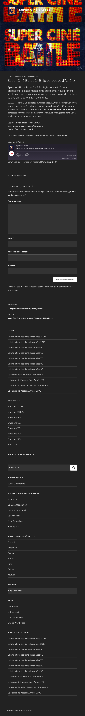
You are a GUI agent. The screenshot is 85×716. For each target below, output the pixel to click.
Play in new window (31, 162)
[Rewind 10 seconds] (18, 155)
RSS (10, 564)
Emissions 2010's (16, 412)
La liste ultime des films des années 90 (25, 369)
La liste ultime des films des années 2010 (26, 342)
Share (74, 159)
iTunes (11, 553)
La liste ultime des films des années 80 (25, 364)
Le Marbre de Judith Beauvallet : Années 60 (28, 385)
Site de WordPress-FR (18, 623)
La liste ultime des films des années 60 (25, 353)
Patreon (11, 558)
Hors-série (12, 444)
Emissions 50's (14, 417)
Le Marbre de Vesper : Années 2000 (24, 391)
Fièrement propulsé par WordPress (19, 710)
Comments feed (15, 617)
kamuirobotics (33, 77)
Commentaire (15, 201)
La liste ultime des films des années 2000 (27, 337)
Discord (11, 542)
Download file (14, 162)
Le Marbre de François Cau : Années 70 (26, 380)
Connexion (13, 606)
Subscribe (65, 159)
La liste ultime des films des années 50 (25, 347)
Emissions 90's (14, 439)
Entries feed (13, 612)
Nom (11, 238)
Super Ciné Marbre (16, 484)
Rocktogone (13, 526)
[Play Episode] (11, 153)
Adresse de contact (18, 252)
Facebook (12, 548)
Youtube (11, 575)
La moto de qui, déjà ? (18, 510)
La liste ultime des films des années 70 (25, 358)
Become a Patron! (16, 142)
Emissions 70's (14, 428)
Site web (12, 265)
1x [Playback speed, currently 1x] (23, 155)
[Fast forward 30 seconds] (30, 155)
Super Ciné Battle (35, 9)
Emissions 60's (14, 423)
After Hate (12, 499)
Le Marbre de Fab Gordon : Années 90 (25, 374)
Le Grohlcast (14, 516)
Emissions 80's (14, 433)
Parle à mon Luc (15, 521)
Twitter (11, 569)
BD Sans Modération (17, 505)
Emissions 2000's (19, 175)
